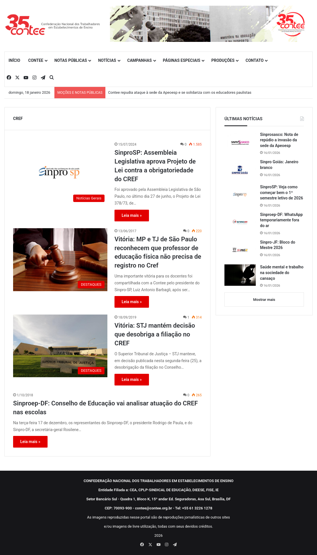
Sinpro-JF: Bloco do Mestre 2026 (277, 245)
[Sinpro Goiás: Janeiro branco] (240, 169)
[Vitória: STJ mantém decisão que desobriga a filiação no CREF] (60, 346)
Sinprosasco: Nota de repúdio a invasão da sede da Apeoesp (279, 140)
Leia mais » (132, 215)
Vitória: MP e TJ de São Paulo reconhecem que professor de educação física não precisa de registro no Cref (157, 252)
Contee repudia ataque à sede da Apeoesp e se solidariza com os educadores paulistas (179, 92)
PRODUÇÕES (222, 60)
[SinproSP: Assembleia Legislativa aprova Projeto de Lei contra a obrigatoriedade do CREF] (60, 173)
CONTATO (254, 60)
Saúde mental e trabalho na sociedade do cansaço (281, 272)
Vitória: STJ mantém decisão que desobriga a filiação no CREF (154, 334)
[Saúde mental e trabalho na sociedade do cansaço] (240, 275)
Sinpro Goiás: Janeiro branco (279, 165)
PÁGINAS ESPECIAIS (181, 60)
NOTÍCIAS (107, 60)
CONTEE (35, 60)
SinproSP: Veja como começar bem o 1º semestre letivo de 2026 (281, 192)
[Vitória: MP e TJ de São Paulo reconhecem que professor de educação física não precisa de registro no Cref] (60, 259)
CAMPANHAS (139, 60)
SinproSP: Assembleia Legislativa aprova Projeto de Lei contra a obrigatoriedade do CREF (155, 165)
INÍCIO (14, 60)
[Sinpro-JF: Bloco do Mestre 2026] (240, 250)
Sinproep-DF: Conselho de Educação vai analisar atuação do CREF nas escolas (105, 408)
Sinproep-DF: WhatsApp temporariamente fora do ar (281, 220)
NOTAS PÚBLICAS (70, 60)
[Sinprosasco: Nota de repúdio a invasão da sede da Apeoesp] (240, 142)
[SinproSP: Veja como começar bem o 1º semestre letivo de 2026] (240, 194)
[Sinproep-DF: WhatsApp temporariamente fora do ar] (240, 222)
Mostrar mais (264, 299)
